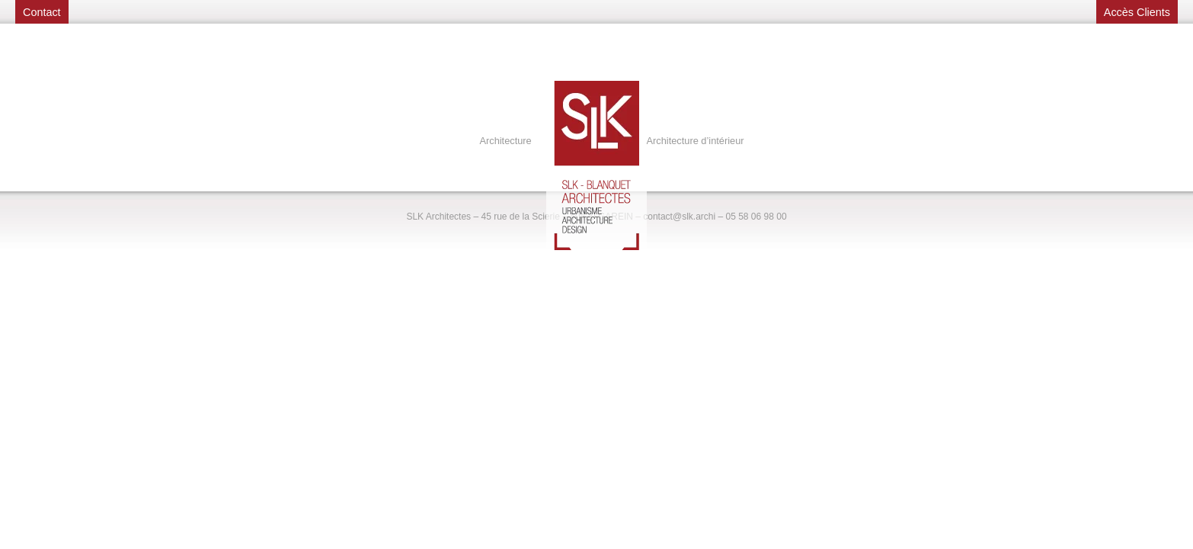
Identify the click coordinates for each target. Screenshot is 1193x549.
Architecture (505, 140)
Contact (42, 12)
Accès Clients (1137, 12)
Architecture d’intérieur (695, 140)
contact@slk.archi (679, 216)
